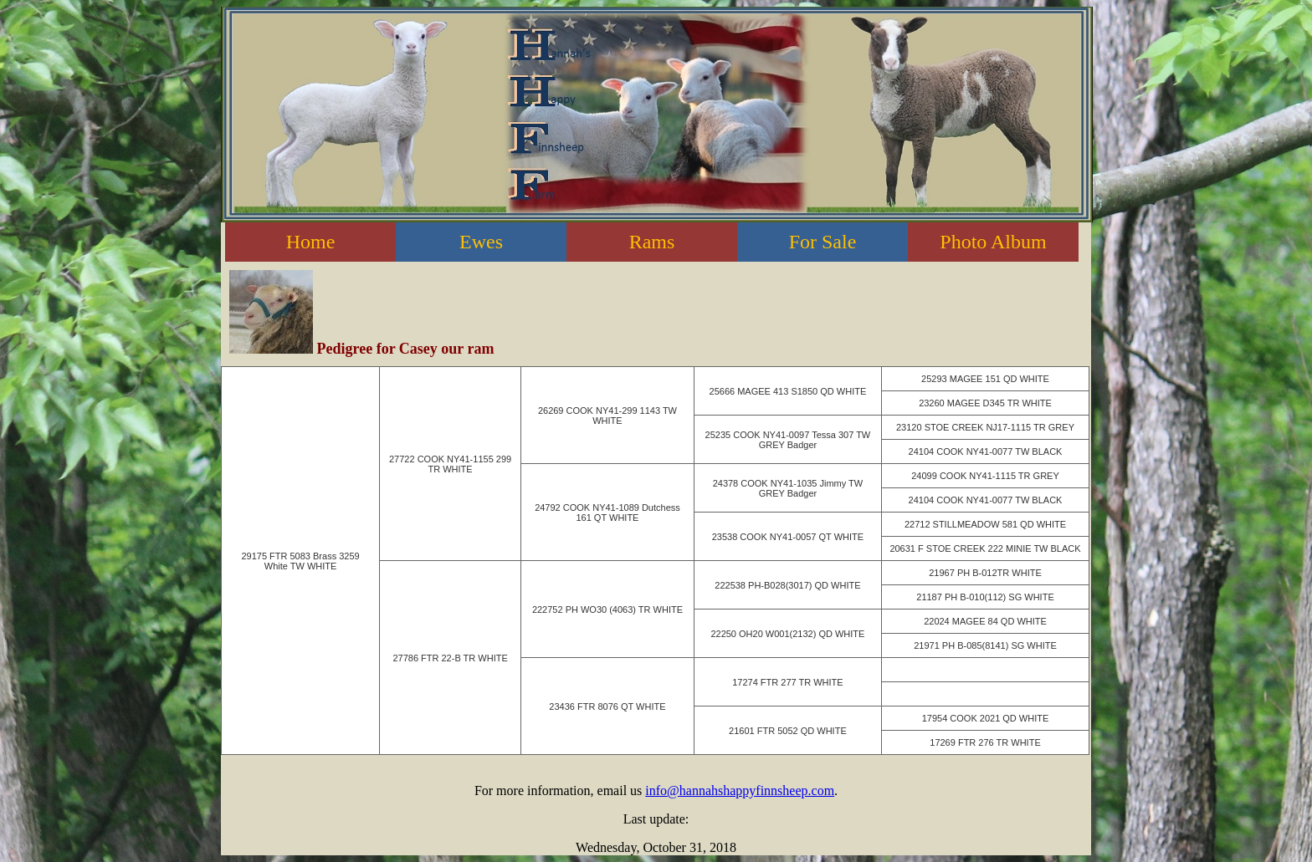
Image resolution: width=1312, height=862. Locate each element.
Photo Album (993, 241)
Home (311, 241)
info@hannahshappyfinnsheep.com (739, 790)
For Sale (823, 241)
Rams (652, 241)
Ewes (481, 241)
